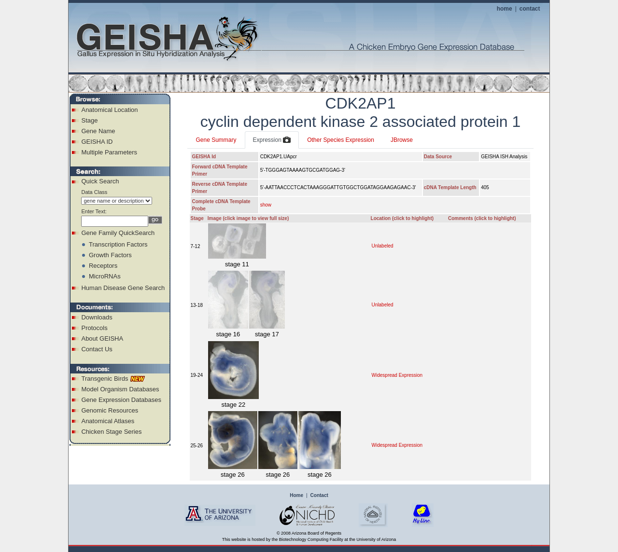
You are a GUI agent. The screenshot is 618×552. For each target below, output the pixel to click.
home (504, 8)
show (265, 204)
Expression (272, 140)
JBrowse (402, 140)
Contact (319, 495)
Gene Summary (216, 140)
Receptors (103, 265)
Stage (89, 120)
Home (296, 495)
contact (530, 8)
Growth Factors (110, 255)
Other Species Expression (340, 140)
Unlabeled (382, 245)
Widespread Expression (397, 375)
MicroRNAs (105, 276)
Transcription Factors (118, 244)
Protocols (94, 327)
